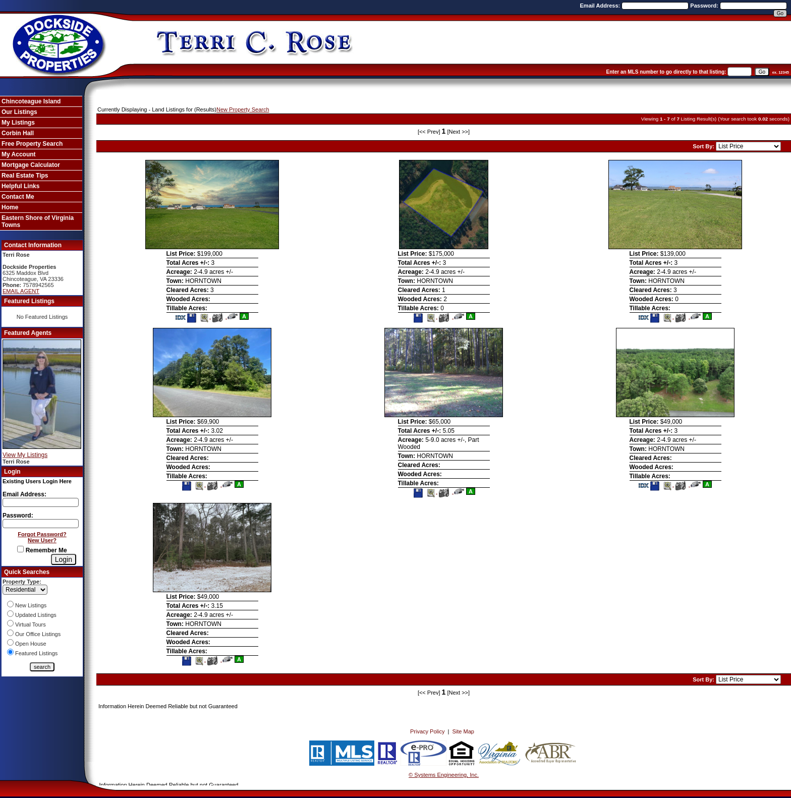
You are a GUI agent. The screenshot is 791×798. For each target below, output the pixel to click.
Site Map (463, 731)
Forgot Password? (42, 534)
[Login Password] (41, 523)
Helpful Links (20, 186)
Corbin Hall (18, 133)
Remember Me (42, 550)
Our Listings (19, 112)
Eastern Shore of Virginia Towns (38, 221)
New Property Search (242, 109)
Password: (705, 6)
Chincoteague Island (31, 101)
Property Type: (22, 582)
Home (10, 207)
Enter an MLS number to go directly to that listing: (666, 72)
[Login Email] (41, 502)
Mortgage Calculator (31, 164)
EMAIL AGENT (21, 291)
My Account (19, 154)
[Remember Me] (20, 549)
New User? (42, 540)
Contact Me (18, 196)
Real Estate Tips (25, 175)
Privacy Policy (427, 731)
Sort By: (704, 146)
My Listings (18, 122)
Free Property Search (32, 143)
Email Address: (601, 6)
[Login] (63, 559)
